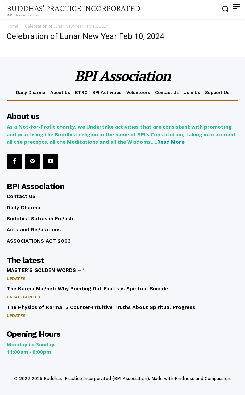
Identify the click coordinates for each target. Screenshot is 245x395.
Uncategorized (23, 297)
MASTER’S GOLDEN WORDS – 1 (46, 270)
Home (12, 26)
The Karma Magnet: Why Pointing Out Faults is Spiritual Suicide (87, 289)
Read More (171, 141)
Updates (16, 278)
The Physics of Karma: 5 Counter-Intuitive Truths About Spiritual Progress (101, 307)
